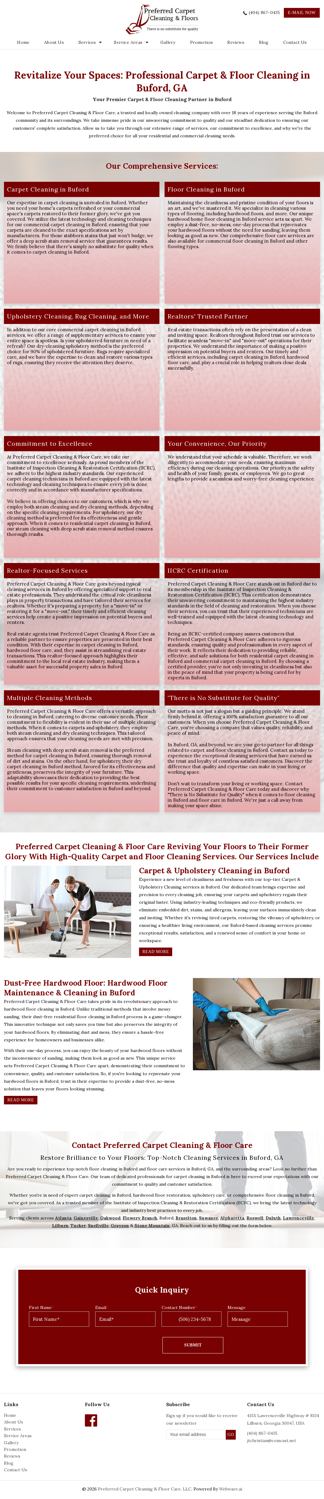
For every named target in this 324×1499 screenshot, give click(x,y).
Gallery (167, 42)
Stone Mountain (152, 1225)
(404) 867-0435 (264, 12)
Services (12, 1429)
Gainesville (86, 1218)
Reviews (235, 42)
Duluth (273, 1218)
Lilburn (60, 1225)
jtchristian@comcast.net (271, 1440)
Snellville (98, 1225)
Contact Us (295, 42)
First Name (41, 1307)
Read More (155, 951)
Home (23, 42)
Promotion (201, 42)
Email (101, 1307)
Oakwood (110, 1218)
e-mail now (301, 12)
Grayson (120, 1225)
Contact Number (179, 1307)
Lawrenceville (298, 1218)
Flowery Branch (140, 1218)
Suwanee (208, 1218)
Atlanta (63, 1218)
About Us (54, 42)
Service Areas (128, 42)
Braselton (186, 1218)
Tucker (78, 1225)
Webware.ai (230, 1489)
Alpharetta (232, 1218)
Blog (264, 42)
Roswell (254, 1218)
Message (237, 1307)
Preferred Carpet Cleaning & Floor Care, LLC (144, 1489)
